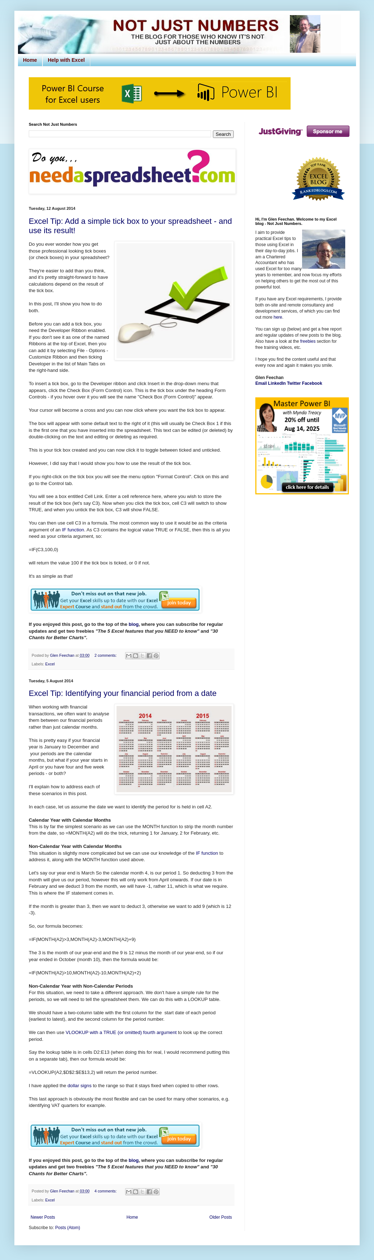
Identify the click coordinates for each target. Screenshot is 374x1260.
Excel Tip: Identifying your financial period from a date (122, 693)
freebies (308, 341)
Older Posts (220, 1217)
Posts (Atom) (67, 1227)
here (278, 317)
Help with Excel (66, 60)
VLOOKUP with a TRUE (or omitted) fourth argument (121, 1032)
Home (30, 60)
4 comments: (106, 1191)
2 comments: (106, 655)
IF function (73, 529)
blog (134, 624)
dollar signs (80, 1085)
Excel (50, 664)
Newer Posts (43, 1217)
